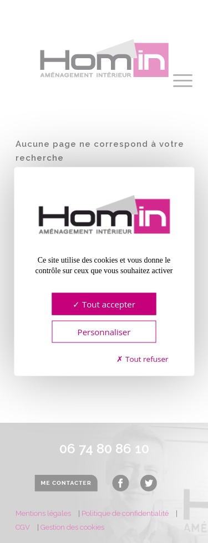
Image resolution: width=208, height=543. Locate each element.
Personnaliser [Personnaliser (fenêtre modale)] (104, 331)
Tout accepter (104, 303)
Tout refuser (142, 358)
